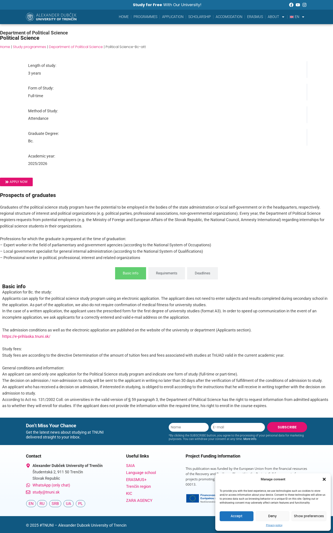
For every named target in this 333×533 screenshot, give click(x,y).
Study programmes (29, 46)
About (276, 17)
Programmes (145, 17)
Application (172, 17)
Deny (272, 516)
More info (249, 439)
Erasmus (255, 17)
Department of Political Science (76, 46)
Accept (237, 516)
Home (124, 17)
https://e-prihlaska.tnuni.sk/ (26, 336)
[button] (324, 479)
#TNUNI (47, 525)
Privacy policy (274, 525)
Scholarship (199, 17)
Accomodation (229, 17)
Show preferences (309, 516)
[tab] (130, 273)
